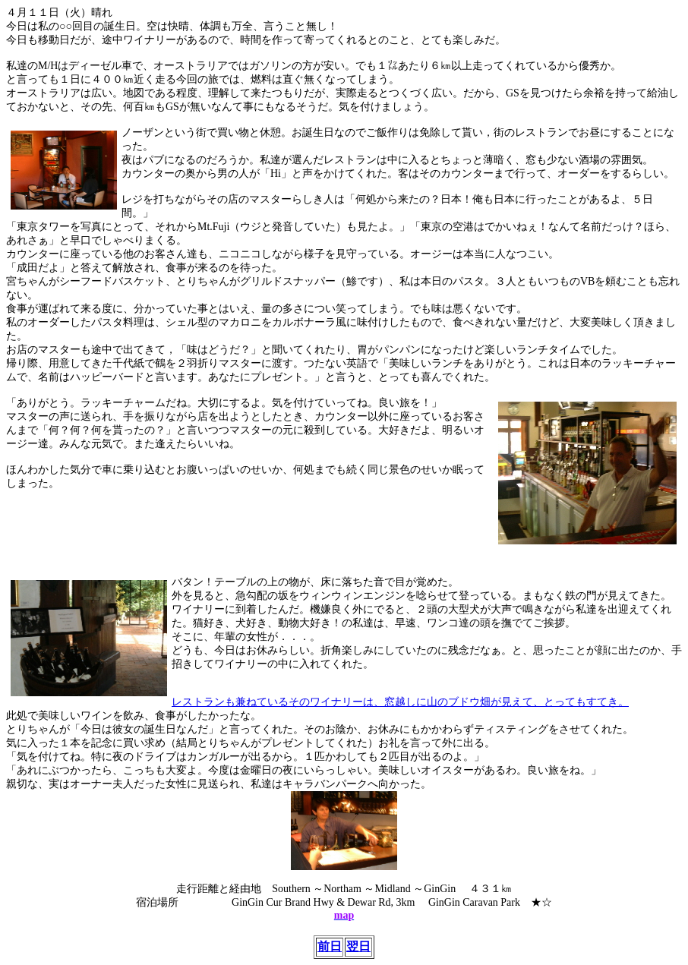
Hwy (325, 902)
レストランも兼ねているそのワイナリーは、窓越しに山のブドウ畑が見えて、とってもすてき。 (400, 702)
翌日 (358, 946)
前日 (329, 946)
